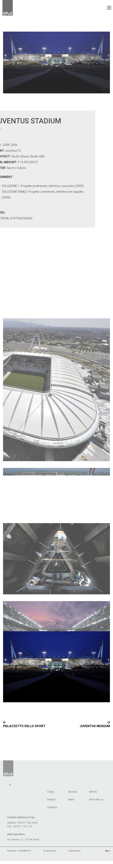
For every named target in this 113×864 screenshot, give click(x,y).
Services (72, 794)
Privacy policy (49, 853)
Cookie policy (75, 853)
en (10, 787)
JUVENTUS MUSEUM (95, 728)
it (7, 787)
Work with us (96, 802)
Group (50, 794)
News (71, 802)
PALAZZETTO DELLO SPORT (24, 728)
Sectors (93, 794)
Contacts (52, 810)
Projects (51, 802)
